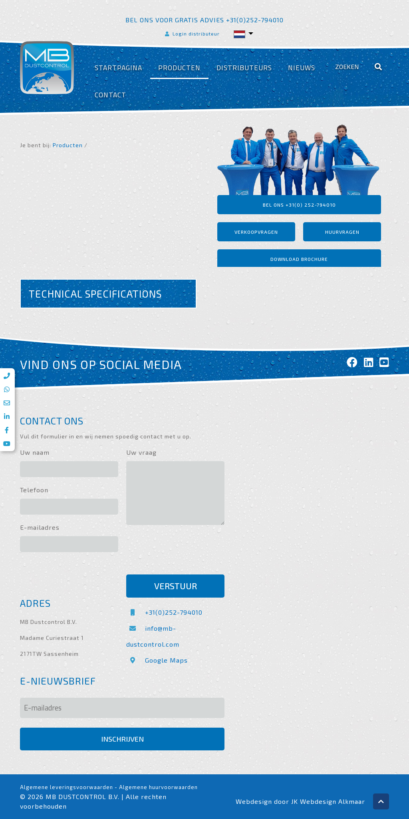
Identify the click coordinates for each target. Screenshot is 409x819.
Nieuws (301, 67)
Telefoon (34, 489)
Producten (179, 67)
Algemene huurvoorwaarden (158, 787)
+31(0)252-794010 (164, 612)
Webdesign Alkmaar (332, 801)
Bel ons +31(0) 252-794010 (299, 204)
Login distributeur (192, 33)
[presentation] (187, 550)
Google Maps (157, 660)
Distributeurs (244, 67)
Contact (110, 94)
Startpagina (118, 67)
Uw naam (35, 452)
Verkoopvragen (256, 232)
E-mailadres (40, 527)
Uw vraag (141, 452)
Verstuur (175, 586)
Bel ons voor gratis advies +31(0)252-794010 (204, 20)
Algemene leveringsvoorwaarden (66, 787)
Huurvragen (342, 232)
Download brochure (299, 259)
